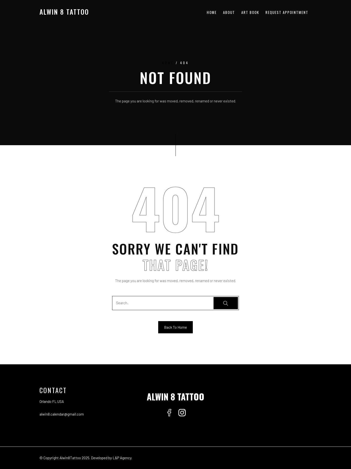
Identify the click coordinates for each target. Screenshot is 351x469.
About (229, 12)
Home (212, 12)
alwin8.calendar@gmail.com (61, 414)
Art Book (250, 12)
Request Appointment (286, 12)
